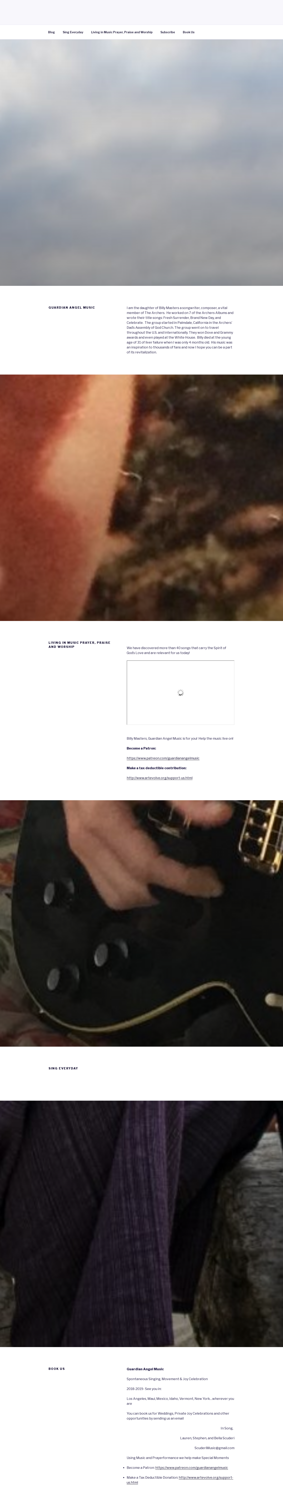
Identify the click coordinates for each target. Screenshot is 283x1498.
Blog (51, 32)
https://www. (165, 1468)
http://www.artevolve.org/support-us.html (160, 778)
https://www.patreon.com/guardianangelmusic (163, 758)
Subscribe (167, 32)
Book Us (189, 32)
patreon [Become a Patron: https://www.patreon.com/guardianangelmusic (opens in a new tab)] (181, 1468)
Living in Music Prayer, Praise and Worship (122, 32)
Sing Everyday (73, 32)
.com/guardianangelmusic (208, 1468)
